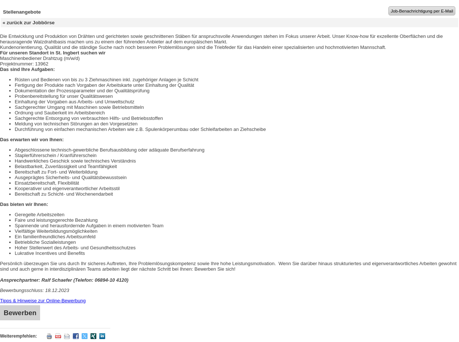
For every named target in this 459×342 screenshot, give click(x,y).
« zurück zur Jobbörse (28, 22)
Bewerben (20, 313)
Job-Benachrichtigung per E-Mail (422, 10)
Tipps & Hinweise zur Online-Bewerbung (43, 300)
